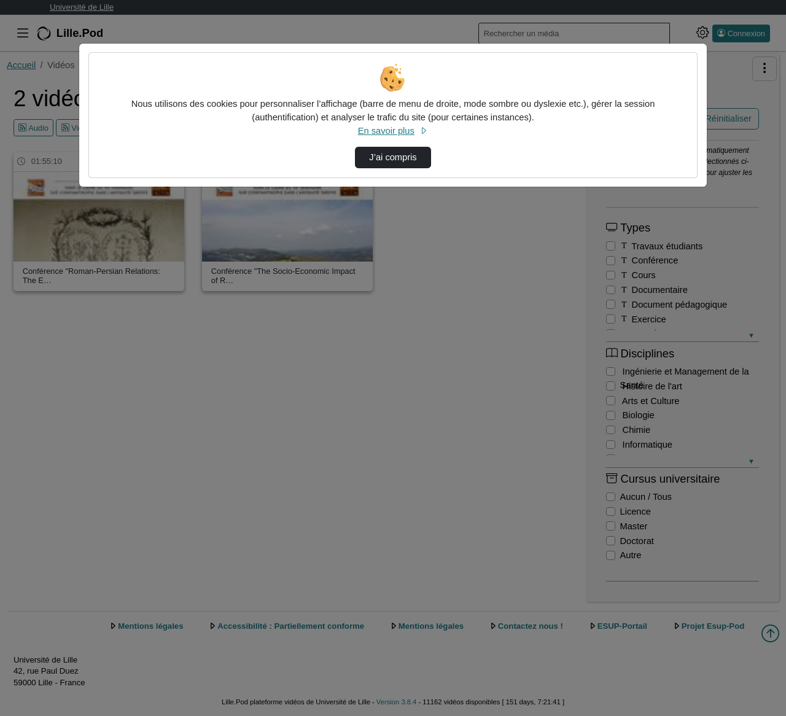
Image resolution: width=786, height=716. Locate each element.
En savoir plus (393, 131)
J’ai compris (392, 157)
